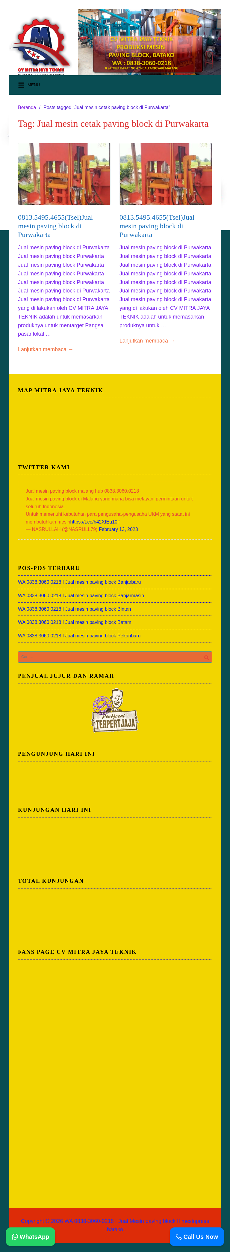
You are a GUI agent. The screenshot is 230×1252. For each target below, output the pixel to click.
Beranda (27, 107)
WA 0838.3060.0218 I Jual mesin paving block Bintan (74, 609)
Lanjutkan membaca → (45, 349)
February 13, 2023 (118, 529)
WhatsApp (30, 1236)
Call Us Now (197, 1236)
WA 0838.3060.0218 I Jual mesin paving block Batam (74, 622)
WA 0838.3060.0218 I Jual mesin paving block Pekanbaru (79, 635)
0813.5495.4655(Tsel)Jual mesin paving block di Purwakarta (55, 226)
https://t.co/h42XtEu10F (95, 521)
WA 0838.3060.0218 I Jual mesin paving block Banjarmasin (81, 595)
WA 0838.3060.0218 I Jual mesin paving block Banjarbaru (79, 582)
